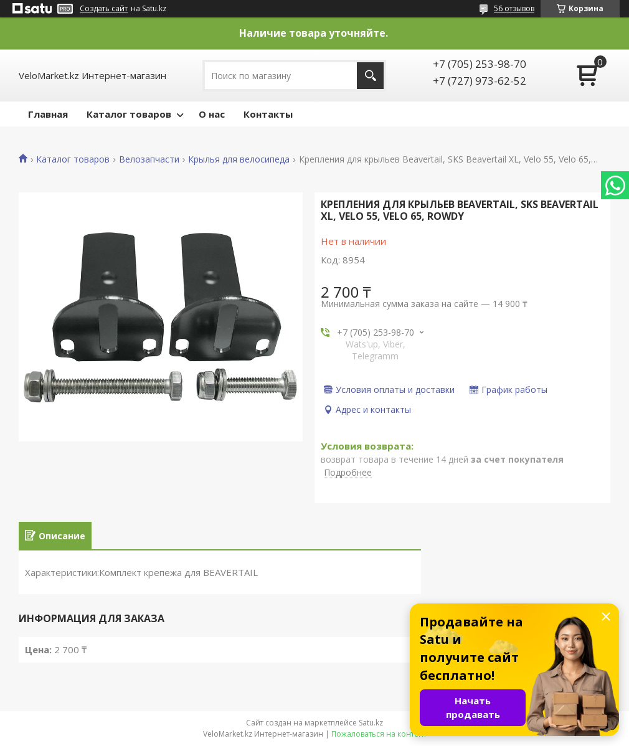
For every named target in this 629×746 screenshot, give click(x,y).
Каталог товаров (129, 114)
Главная (48, 114)
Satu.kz (371, 722)
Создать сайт (104, 8)
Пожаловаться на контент (379, 734)
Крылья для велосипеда (239, 159)
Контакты (268, 114)
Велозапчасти (149, 159)
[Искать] (370, 75)
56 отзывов (514, 8)
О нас (212, 114)
